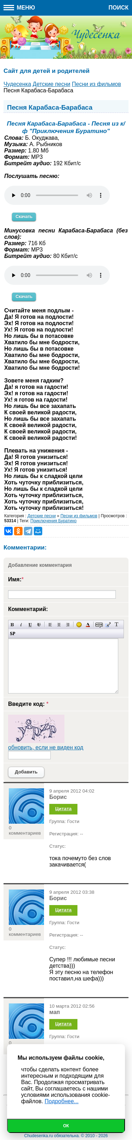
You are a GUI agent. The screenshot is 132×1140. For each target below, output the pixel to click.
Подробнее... (61, 1101)
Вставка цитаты (108, 624)
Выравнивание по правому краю (68, 624)
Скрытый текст (99, 624)
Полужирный (12, 624)
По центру (59, 624)
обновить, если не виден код (45, 747)
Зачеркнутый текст (39, 624)
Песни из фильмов (79, 515)
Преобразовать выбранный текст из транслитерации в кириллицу (117, 624)
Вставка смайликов (79, 624)
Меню (19, 8)
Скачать (23, 216)
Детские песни (41, 515)
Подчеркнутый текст (30, 624)
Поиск (118, 8)
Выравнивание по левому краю (50, 624)
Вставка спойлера (12, 633)
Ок (66, 1125)
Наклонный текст (21, 624)
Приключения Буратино (53, 520)
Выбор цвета (88, 624)
